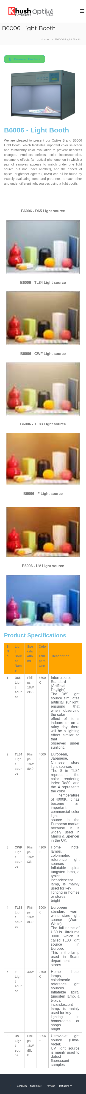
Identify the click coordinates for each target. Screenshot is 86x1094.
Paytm (50, 1085)
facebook (36, 1085)
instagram (65, 1085)
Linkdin (22, 1085)
